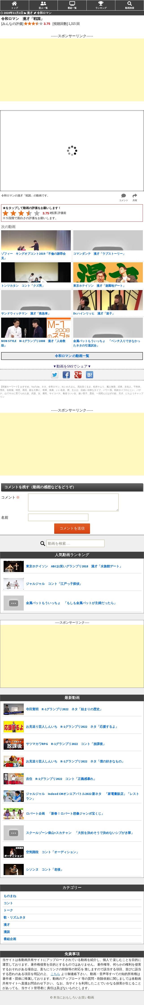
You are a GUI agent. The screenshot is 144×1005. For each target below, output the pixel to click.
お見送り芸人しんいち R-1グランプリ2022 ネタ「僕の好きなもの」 (75, 761)
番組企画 (10, 939)
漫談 (7, 932)
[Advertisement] (72, 70)
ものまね (10, 896)
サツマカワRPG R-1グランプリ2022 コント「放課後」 (66, 744)
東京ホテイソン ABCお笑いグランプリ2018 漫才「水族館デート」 (74, 566)
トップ (14, 7)
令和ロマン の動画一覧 (72, 356)
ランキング (101, 7)
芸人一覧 (43, 7)
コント (8, 903)
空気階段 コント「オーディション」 (52, 852)
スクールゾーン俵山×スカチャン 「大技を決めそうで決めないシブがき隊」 (80, 833)
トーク (8, 910)
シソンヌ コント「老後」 (45, 869)
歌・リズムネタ (15, 917)
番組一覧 (72, 7)
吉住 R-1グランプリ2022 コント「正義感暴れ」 (61, 779)
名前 (4, 517)
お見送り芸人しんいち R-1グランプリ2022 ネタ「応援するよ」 (72, 727)
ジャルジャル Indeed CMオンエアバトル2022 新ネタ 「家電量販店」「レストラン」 (82, 796)
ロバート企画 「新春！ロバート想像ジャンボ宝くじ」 (65, 813)
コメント (10, 497)
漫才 (7, 925)
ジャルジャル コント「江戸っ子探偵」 (54, 584)
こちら (55, 974)
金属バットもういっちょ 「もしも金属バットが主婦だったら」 (71, 603)
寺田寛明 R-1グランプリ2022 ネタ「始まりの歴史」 (64, 709)
